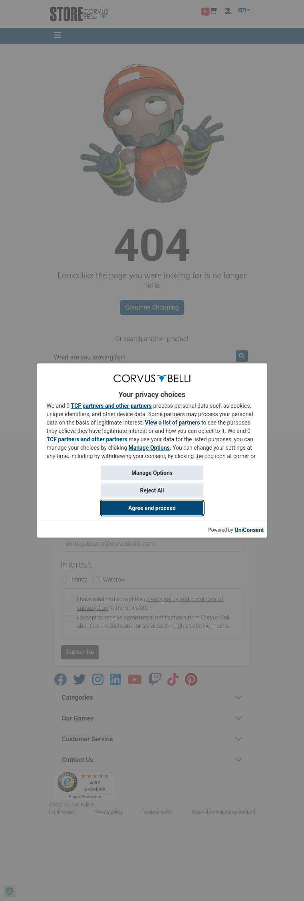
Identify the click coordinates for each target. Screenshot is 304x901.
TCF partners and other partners (111, 406)
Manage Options (149, 448)
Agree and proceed (152, 508)
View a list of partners (172, 422)
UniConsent (249, 530)
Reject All (152, 490)
